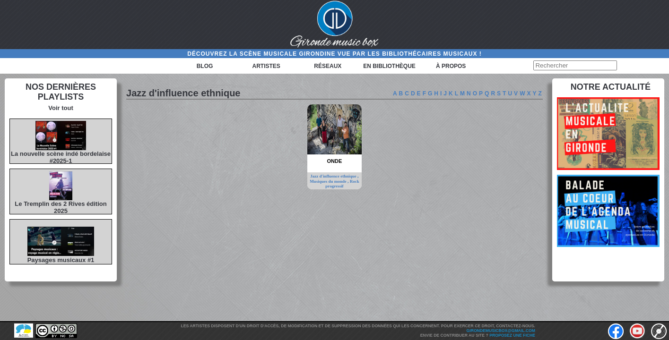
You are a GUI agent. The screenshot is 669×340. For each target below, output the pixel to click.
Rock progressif (342, 183)
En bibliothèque (389, 66)
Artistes (266, 66)
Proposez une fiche (512, 335)
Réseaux (327, 66)
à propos (451, 66)
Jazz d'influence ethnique (333, 176)
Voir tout (60, 107)
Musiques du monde (329, 181)
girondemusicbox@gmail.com (501, 330)
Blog (205, 66)
